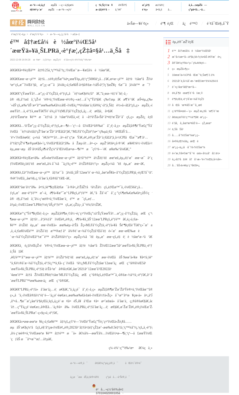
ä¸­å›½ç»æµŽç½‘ (52, 59)
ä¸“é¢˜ (118, 9)
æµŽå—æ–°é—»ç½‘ (60, 9)
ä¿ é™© (190, 23)
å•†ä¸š (159, 9)
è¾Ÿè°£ (123, 5)
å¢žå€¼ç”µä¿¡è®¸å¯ (106, 363)
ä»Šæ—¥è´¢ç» (139, 23)
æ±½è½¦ (159, 5)
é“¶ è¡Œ (167, 23)
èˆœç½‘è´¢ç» (37, 34)
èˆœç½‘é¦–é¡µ (18, 34)
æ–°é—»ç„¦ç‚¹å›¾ (59, 34)
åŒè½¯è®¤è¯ (134, 363)
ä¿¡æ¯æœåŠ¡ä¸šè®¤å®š (84, 377)
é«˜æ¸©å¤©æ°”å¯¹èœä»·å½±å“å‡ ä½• (196, 153)
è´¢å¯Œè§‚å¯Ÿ (218, 23)
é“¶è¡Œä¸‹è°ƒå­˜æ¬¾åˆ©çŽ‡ (188, 99)
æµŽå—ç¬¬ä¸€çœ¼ (62, 5)
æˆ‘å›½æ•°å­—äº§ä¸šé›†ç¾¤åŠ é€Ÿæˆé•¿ (196, 56)
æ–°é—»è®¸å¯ (79, 363)
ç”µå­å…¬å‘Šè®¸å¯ (118, 377)
